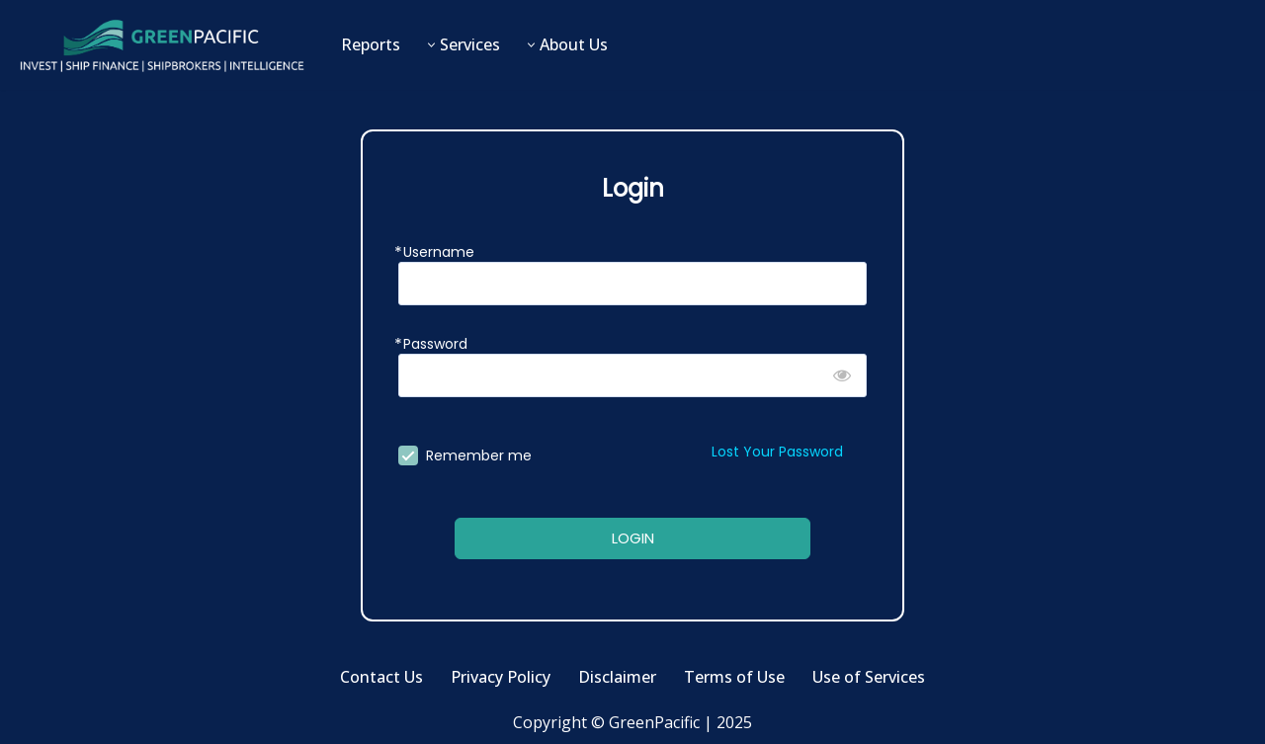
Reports (370, 44)
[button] (431, 44)
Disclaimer (617, 677)
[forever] (408, 455)
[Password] (632, 375)
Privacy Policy (500, 677)
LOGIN (633, 538)
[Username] (632, 283)
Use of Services (868, 677)
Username (438, 252)
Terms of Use (734, 677)
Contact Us (381, 677)
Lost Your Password (777, 451)
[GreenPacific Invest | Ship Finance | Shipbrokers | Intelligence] (161, 45)
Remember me (479, 456)
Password (435, 344)
